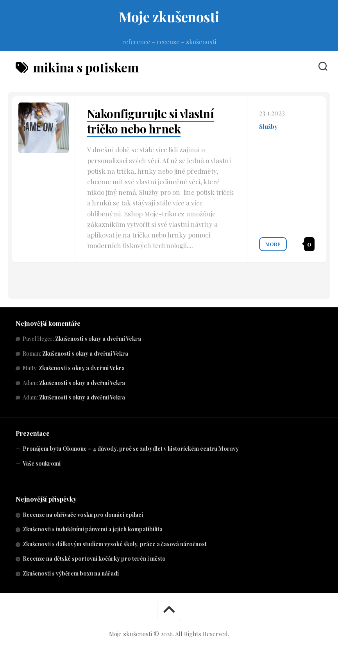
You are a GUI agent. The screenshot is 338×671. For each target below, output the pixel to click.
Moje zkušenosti (169, 16)
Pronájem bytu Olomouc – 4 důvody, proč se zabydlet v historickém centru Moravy (131, 448)
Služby (268, 126)
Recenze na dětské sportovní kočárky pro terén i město (94, 558)
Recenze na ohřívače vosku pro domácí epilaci (83, 514)
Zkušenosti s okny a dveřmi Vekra (98, 338)
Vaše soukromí (42, 463)
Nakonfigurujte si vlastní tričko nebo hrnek (151, 121)
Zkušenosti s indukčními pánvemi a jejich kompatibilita (93, 529)
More (273, 243)
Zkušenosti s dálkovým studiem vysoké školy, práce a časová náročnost (115, 544)
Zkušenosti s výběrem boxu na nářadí (71, 573)
